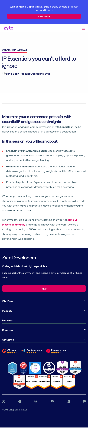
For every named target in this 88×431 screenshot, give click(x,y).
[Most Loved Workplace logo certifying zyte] (23, 368)
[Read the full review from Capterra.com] (31, 352)
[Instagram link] (35, 401)
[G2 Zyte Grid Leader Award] (19, 382)
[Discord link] (84, 401)
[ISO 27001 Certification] (49, 368)
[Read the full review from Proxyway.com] (56, 352)
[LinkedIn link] (68, 401)
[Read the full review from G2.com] (9, 352)
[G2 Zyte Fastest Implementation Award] (75, 368)
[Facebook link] (19, 401)
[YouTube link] (52, 401)
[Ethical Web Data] (12, 368)
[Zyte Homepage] (7, 29)
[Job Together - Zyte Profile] (35, 368)
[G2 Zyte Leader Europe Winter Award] (62, 368)
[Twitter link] (3, 401)
